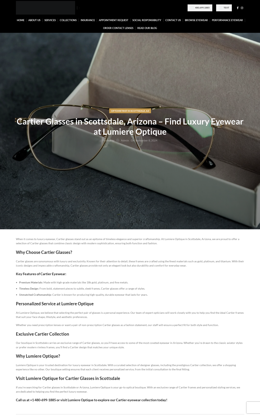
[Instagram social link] (242, 7)
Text (224, 8)
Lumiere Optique (81, 400)
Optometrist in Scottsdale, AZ (130, 110)
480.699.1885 (200, 8)
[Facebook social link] (238, 7)
